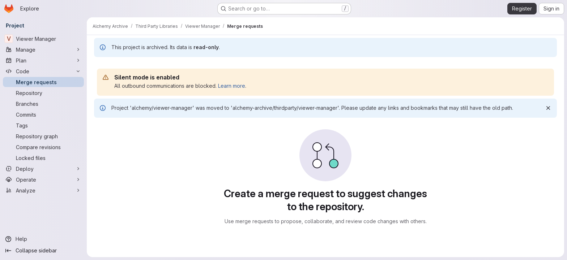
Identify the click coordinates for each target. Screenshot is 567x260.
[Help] (43, 239)
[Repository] (43, 93)
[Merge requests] (43, 82)
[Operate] (43, 179)
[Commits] (43, 114)
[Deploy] (43, 169)
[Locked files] (43, 158)
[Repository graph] (43, 136)
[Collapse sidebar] (43, 251)
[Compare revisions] (43, 147)
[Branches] (43, 104)
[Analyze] (43, 190)
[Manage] (43, 49)
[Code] (43, 71)
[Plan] (43, 60)
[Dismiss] (548, 108)
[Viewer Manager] (43, 39)
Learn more (231, 86)
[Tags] (43, 125)
